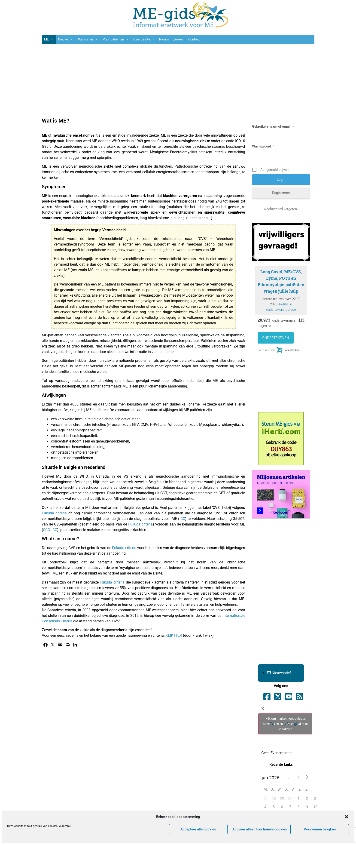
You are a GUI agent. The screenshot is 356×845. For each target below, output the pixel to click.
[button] (346, 816)
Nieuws (65, 39)
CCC (46, 530)
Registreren (281, 193)
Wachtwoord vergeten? (280, 209)
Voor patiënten (116, 39)
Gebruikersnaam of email (273, 126)
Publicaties (88, 39)
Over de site (144, 39)
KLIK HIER (174, 635)
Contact (194, 39)
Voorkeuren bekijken (320, 829)
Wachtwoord (263, 146)
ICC (182, 518)
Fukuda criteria (54, 513)
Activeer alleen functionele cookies (259, 829)
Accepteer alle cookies (198, 829)
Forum (164, 39)
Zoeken (178, 39)
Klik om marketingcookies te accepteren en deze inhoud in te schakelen (285, 724)
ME (48, 39)
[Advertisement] (178, 81)
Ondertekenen (275, 338)
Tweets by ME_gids (286, 723)
